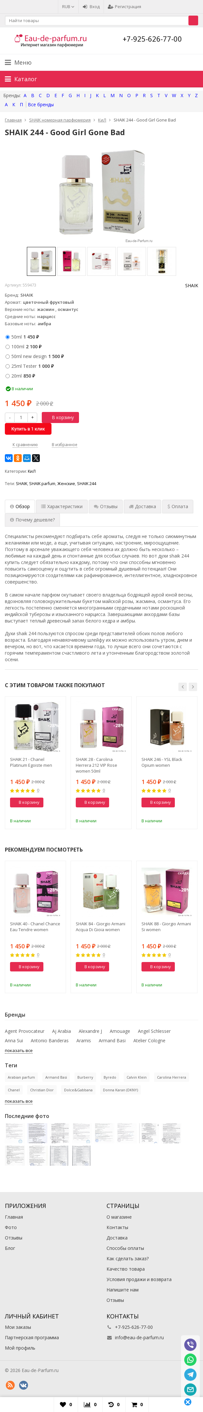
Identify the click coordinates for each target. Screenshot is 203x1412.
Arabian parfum (21, 1077)
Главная (14, 1217)
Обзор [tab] (20, 506)
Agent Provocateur (24, 1031)
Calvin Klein (137, 1077)
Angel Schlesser (154, 1031)
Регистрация (124, 6)
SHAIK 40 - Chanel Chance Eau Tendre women (35, 926)
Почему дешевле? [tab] (32, 520)
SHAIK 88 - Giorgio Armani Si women (166, 926)
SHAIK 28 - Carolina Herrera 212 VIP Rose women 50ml (96, 765)
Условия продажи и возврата (139, 1279)
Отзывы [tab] (106, 506)
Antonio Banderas (50, 1040)
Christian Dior (42, 1089)
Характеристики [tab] (62, 506)
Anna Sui (14, 1040)
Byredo (110, 1077)
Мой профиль (20, 1348)
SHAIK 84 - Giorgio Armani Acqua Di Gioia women (100, 926)
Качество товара (126, 1269)
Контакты (117, 1227)
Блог (10, 1248)
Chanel (14, 1089)
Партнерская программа (32, 1337)
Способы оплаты (125, 1248)
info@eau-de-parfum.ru (139, 1337)
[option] (41, 261)
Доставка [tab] (142, 506)
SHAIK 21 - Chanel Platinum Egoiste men (31, 762)
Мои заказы (18, 1327)
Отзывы (13, 1238)
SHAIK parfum (42, 483)
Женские (66, 483)
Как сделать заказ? (128, 1258)
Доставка (117, 1238)
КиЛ (32, 471)
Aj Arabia (61, 1031)
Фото (11, 1227)
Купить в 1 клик (28, 428)
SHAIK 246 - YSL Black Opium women (161, 762)
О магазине (119, 1217)
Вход (91, 6)
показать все (19, 1050)
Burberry (85, 1077)
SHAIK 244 (86, 483)
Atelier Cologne (149, 1040)
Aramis (83, 1040)
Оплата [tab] (177, 506)
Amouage (120, 1031)
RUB (68, 6)
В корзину (59, 417)
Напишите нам (123, 1290)
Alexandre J (90, 1031)
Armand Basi (112, 1040)
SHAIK (191, 285)
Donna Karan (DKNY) (120, 1089)
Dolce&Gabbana (78, 1089)
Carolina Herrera (171, 1077)
